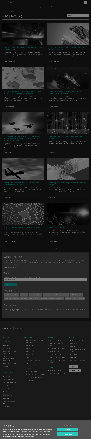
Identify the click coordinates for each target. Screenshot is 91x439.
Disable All (67, 431)
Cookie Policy (10, 437)
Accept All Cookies (67, 435)
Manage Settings (68, 426)
